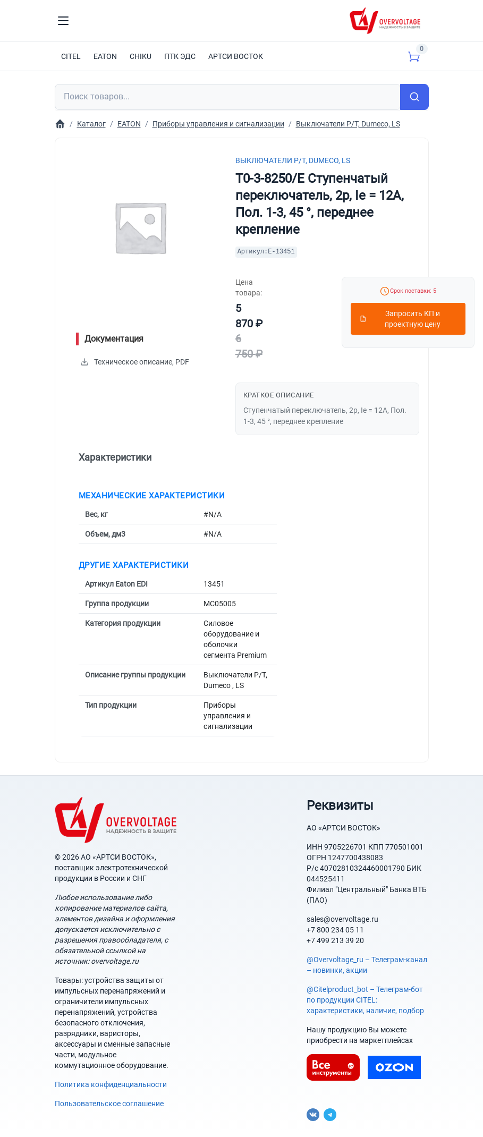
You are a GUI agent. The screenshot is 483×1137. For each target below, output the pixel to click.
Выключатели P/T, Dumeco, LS (292, 160)
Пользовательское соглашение (109, 1103)
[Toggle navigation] (63, 20)
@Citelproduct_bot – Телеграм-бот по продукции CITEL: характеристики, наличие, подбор (365, 1000)
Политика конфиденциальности (111, 1084)
